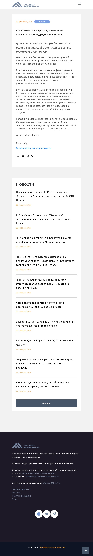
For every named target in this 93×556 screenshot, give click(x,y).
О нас (14, 499)
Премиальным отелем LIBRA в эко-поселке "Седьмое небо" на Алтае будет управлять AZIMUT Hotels (46, 200)
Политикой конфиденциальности (42, 476)
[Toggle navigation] (79, 4)
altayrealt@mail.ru (51, 483)
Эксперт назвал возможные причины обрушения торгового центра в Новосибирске (46, 327)
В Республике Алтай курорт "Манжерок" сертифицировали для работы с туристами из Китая (46, 223)
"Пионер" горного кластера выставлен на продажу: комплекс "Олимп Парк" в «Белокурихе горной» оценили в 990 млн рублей (46, 264)
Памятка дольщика (21, 496)
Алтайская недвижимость (52, 547)
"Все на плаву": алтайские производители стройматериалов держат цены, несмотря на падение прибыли (46, 287)
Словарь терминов (21, 489)
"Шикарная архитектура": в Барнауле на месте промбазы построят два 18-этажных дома (46, 244)
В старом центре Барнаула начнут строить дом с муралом (46, 346)
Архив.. (46, 403)
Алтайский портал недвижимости (33, 148)
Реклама (16, 492)
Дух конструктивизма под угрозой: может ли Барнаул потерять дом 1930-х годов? (46, 388)
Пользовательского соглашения (38, 473)
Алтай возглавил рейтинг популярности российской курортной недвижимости (46, 308)
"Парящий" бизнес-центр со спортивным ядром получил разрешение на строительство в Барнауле (46, 367)
